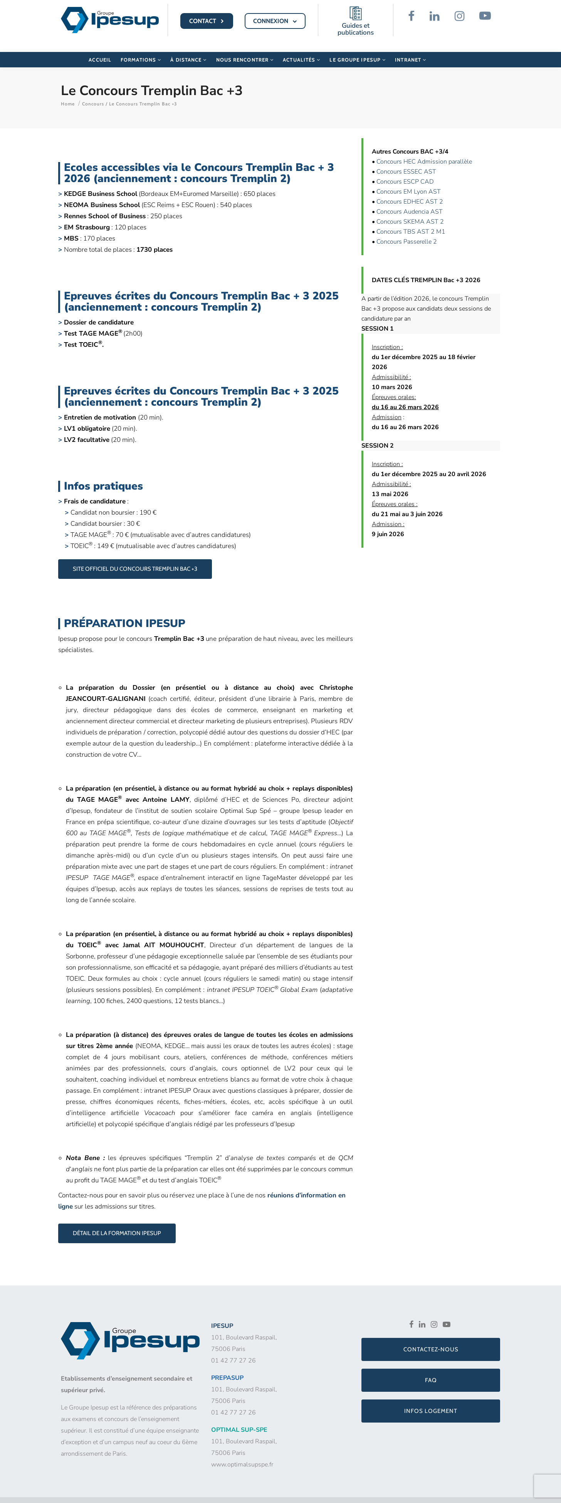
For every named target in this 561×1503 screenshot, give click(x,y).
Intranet (410, 51)
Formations (141, 51)
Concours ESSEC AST (406, 162)
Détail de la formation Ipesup (117, 1223)
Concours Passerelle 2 (406, 232)
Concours (93, 94)
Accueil (100, 51)
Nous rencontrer (245, 51)
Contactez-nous (431, 1339)
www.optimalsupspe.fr (242, 1455)
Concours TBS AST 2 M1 (410, 222)
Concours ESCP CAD (405, 172)
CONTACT (207, 21)
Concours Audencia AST (409, 202)
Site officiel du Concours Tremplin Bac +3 (135, 559)
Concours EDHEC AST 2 (409, 192)
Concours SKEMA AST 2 (410, 212)
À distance (188, 51)
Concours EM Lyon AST (408, 182)
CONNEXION (275, 21)
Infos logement (430, 1401)
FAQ (431, 1370)
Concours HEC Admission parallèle (424, 152)
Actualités (301, 51)
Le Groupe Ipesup (357, 51)
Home (68, 94)
